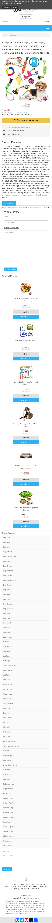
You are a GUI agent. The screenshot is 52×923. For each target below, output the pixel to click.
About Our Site (10, 886)
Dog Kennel (7, 575)
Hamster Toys (8, 812)
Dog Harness (8, 604)
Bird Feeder (7, 718)
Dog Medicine (8, 571)
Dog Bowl (6, 542)
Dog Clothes (7, 552)
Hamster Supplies (9, 817)
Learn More (6, 7)
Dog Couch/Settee (9, 580)
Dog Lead (6, 618)
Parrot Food (7, 684)
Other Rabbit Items (10, 765)
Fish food (6, 732)
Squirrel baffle (8, 703)
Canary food (7, 694)
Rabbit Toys (7, 774)
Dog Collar (7, 585)
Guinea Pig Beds (9, 827)
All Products (7, 846)
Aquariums (7, 737)
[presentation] (21, 261)
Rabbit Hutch (8, 760)
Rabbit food (7, 751)
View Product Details (11, 134)
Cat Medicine (8, 670)
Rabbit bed (7, 779)
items (26, 16)
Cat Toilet (6, 675)
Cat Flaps (6, 661)
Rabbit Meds (7, 770)
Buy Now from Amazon (26, 120)
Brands (24, 886)
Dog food (6, 537)
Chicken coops (8, 836)
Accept (15, 7)
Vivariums (6, 793)
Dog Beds (6, 547)
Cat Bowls (6, 632)
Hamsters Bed (8, 822)
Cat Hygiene (7, 637)
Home (5, 35)
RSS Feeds (33, 886)
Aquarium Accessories (11, 746)
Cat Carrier (7, 651)
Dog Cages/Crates (9, 556)
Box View (6, 708)
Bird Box (6, 722)
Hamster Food (8, 798)
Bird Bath (6, 713)
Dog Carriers (7, 561)
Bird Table (6, 727)
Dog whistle (7, 623)
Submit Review (10, 269)
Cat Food (6, 628)
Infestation (7, 841)
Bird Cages (7, 699)
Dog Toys (13, 35)
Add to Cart (26, 317)
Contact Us (35, 889)
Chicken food (8, 831)
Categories (43, 886)
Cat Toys (6, 642)
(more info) (25, 112)
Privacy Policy (24, 884)
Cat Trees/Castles (9, 665)
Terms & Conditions (38, 884)
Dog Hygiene (8, 566)
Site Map (16, 889)
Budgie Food (7, 689)
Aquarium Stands (9, 741)
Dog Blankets (8, 609)
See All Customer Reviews (13, 131)
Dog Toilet (6, 590)
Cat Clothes (7, 647)
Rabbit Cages (8, 756)
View (26, 312)
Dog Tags (6, 613)
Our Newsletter (12, 884)
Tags (19, 886)
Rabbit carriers (8, 784)
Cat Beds (6, 656)
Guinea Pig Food (9, 803)
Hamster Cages (8, 808)
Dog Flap (6, 599)
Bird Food (6, 680)
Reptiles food (8, 789)
